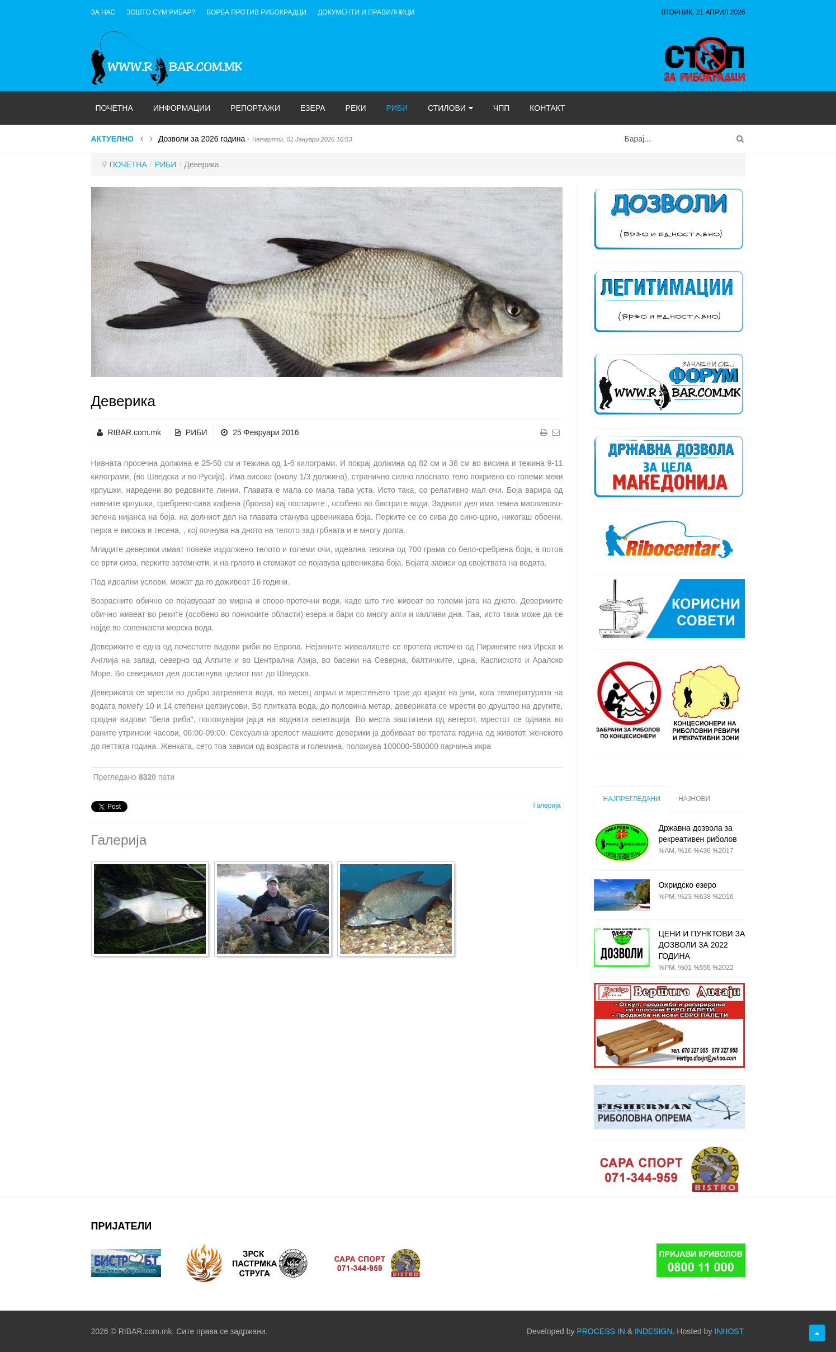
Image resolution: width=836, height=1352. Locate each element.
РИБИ (166, 164)
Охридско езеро (687, 884)
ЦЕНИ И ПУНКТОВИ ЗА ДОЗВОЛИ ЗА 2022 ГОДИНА (701, 944)
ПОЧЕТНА (128, 164)
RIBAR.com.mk (134, 432)
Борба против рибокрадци (256, 12)
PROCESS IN (601, 1331)
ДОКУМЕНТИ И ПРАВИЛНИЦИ (366, 12)
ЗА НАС (103, 12)
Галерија (547, 805)
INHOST (728, 1331)
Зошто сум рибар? (160, 12)
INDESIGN (654, 1331)
